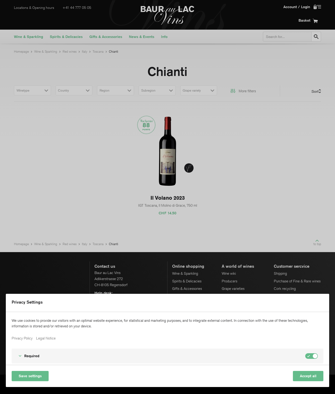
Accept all (308, 376)
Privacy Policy (22, 338)
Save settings (30, 376)
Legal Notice (46, 338)
